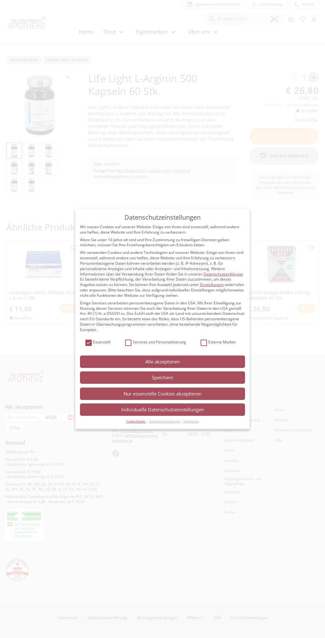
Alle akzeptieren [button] (162, 361)
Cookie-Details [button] (136, 421)
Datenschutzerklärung (223, 274)
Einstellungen (212, 284)
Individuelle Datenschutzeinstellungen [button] (162, 409)
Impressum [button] (191, 421)
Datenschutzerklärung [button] (164, 421)
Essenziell (97, 342)
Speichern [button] (162, 377)
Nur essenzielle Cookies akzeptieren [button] (162, 393)
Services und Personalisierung (155, 342)
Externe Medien (218, 342)
